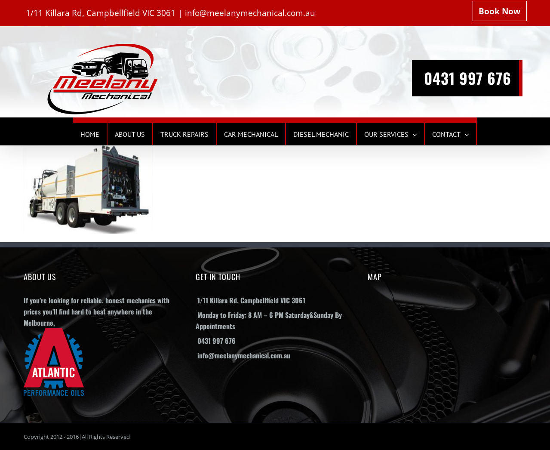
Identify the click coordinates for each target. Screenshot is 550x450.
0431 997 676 (467, 78)
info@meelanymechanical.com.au (250, 12)
